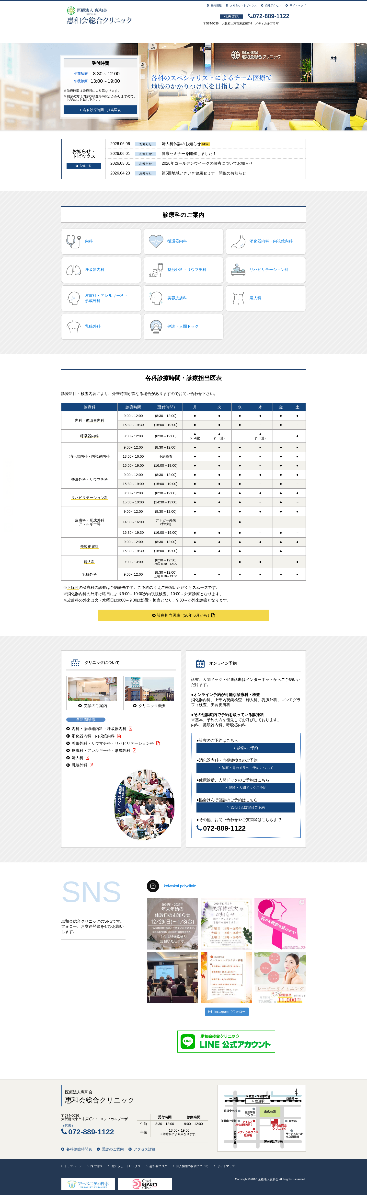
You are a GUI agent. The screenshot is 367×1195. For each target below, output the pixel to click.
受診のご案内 (113, 1149)
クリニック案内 (120, 36)
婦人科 (77, 758)
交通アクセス (273, 5)
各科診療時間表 (79, 1149)
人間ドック (246, 36)
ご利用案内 (160, 36)
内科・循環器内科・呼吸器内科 (99, 729)
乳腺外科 (79, 765)
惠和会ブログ (158, 1166)
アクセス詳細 (145, 1149)
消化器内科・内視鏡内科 (93, 736)
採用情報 (216, 5)
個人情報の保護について (192, 1166)
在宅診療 (286, 36)
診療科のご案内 (203, 36)
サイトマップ (298, 5)
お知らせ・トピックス (243, 5)
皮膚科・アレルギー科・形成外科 (101, 750)
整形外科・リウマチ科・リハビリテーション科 (113, 743)
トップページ (81, 36)
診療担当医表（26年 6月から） (183, 615)
